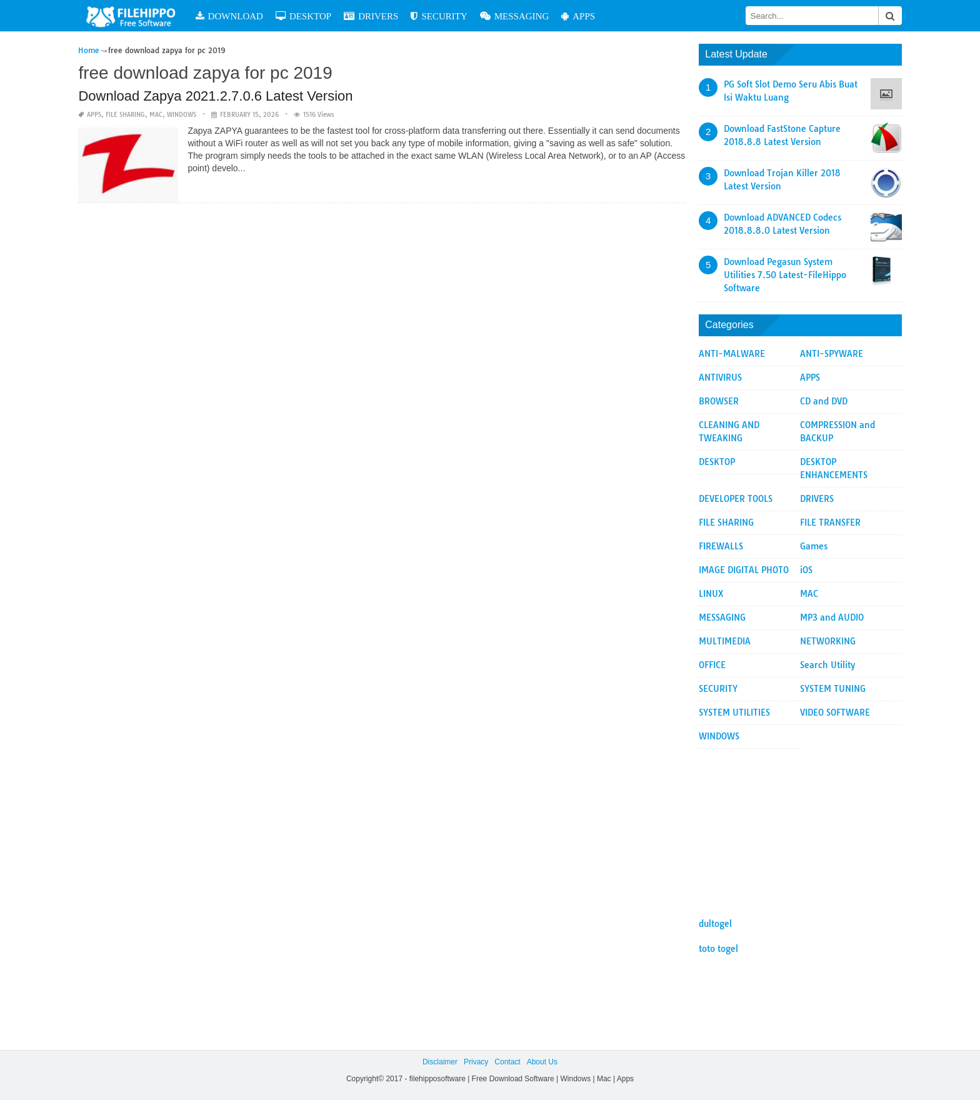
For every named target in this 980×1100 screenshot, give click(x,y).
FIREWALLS (721, 546)
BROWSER (719, 401)
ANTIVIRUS (720, 377)
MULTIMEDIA (725, 641)
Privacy (476, 1062)
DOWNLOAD (229, 16)
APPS (578, 16)
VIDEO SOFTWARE (835, 712)
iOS (806, 570)
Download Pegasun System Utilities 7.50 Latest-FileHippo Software (785, 275)
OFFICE (712, 665)
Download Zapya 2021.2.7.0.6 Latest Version (215, 96)
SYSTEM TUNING (833, 688)
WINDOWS (181, 115)
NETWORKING (828, 641)
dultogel (715, 923)
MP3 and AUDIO (832, 617)
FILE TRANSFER (830, 522)
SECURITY (439, 16)
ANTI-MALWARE (732, 353)
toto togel (718, 948)
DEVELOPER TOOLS (735, 498)
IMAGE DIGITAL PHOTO (744, 570)
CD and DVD (824, 401)
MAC (155, 115)
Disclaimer (440, 1062)
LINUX (711, 593)
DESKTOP (303, 16)
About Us (542, 1062)
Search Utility (827, 665)
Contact (507, 1062)
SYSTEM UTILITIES (734, 712)
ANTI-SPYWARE (831, 353)
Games (814, 546)
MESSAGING (514, 16)
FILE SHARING (125, 115)
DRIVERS (371, 16)
